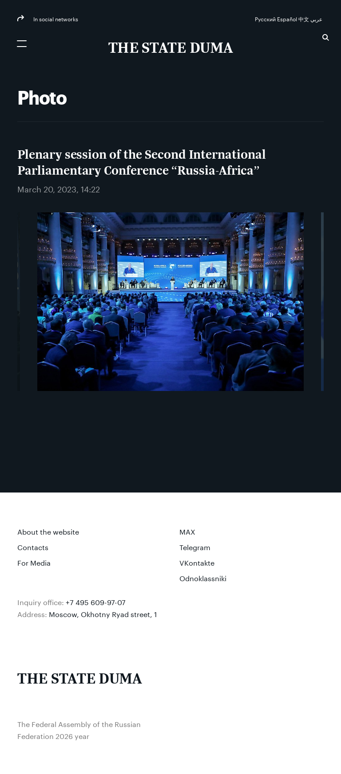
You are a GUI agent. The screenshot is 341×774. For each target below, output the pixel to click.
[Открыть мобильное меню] (22, 43)
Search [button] (325, 37)
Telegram (194, 546)
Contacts (32, 546)
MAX (187, 530)
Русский (266, 18)
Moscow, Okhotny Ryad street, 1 (103, 613)
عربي (317, 18)
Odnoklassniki (202, 577)
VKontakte (196, 561)
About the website (48, 530)
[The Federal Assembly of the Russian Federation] (170, 48)
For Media (34, 561)
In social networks (55, 18)
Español (287, 18)
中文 (304, 18)
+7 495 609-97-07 (96, 601)
